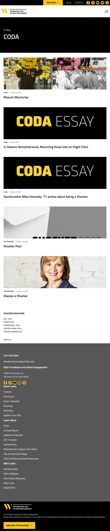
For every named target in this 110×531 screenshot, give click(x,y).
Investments (10, 444)
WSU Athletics (11, 473)
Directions (9, 396)
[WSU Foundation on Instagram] (93, 2)
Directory (8, 410)
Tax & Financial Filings (15, 454)
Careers (8, 392)
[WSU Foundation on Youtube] (97, 2)
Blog (69, 2)
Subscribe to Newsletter (19, 525)
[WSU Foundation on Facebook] (88, 2)
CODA (6, 92)
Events (79, 2)
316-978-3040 (11, 355)
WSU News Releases (14, 478)
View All (7, 340)
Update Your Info (12, 415)
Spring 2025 (9, 322)
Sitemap (8, 406)
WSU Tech (9, 483)
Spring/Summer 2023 (13, 332)
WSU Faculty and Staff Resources (21, 458)
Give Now (53, 2)
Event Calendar (12, 401)
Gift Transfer (10, 440)
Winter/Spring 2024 (12, 328)
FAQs (6, 425)
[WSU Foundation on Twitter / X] (107, 2)
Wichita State (11, 469)
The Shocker (9, 241)
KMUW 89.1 (10, 488)
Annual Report (11, 430)
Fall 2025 (8, 319)
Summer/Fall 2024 (12, 325)
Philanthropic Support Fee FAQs (20, 449)
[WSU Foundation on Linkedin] (102, 2)
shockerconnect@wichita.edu (19, 361)
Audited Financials (13, 435)
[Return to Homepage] (14, 11)
